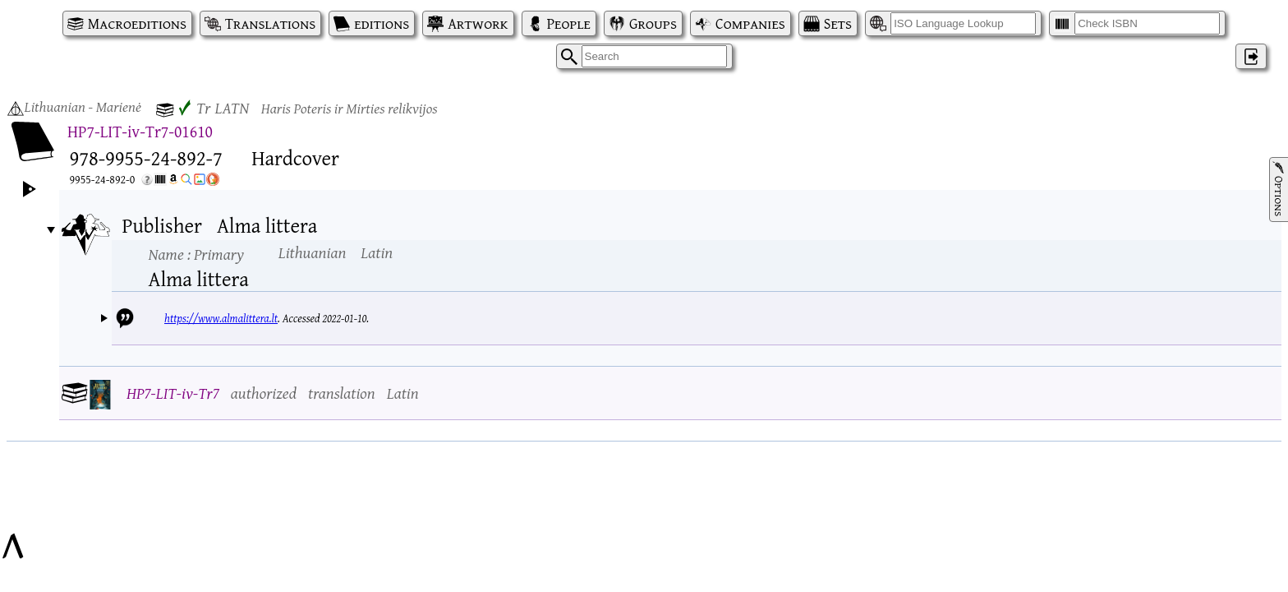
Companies (750, 23)
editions (381, 23)
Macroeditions (137, 23)
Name (196, 254)
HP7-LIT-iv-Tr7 (172, 393)
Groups (653, 23)
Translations (270, 23)
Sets (838, 23)
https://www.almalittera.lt (221, 318)
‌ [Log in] (1251, 56)
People (569, 23)
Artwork (478, 23)
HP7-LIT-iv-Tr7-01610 (140, 131)
